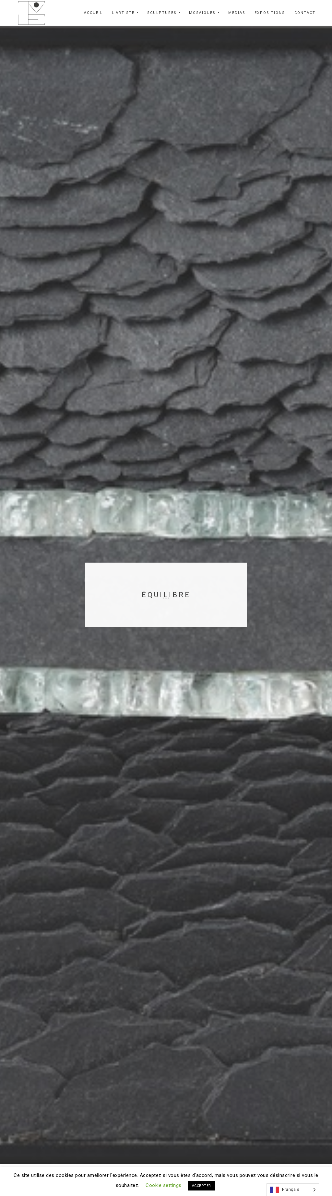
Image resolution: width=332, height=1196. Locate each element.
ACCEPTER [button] (201, 1186)
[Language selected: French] (293, 1189)
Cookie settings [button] (164, 1185)
